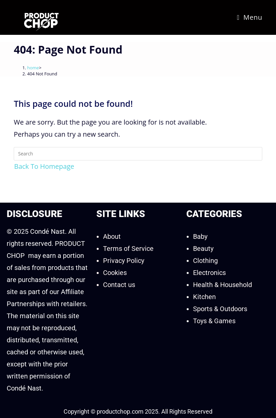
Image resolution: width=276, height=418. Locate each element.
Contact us (119, 285)
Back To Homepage (44, 166)
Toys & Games (214, 321)
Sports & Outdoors (220, 309)
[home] (33, 68)
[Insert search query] (138, 153)
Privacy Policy (123, 261)
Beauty (203, 249)
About (112, 236)
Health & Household (222, 285)
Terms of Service (128, 249)
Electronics (209, 273)
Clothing (205, 261)
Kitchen (204, 297)
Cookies (115, 273)
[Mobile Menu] (249, 17)
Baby (200, 236)
